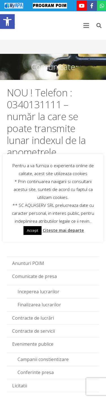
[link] (7, 21)
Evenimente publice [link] (32, 344)
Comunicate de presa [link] (34, 276)
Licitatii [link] (19, 386)
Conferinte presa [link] (36, 372)
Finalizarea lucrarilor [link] (39, 305)
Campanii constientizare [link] (43, 359)
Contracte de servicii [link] (33, 331)
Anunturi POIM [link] (28, 263)
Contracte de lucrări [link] (33, 318)
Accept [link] (32, 230)
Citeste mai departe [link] (63, 230)
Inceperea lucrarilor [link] (38, 291)
